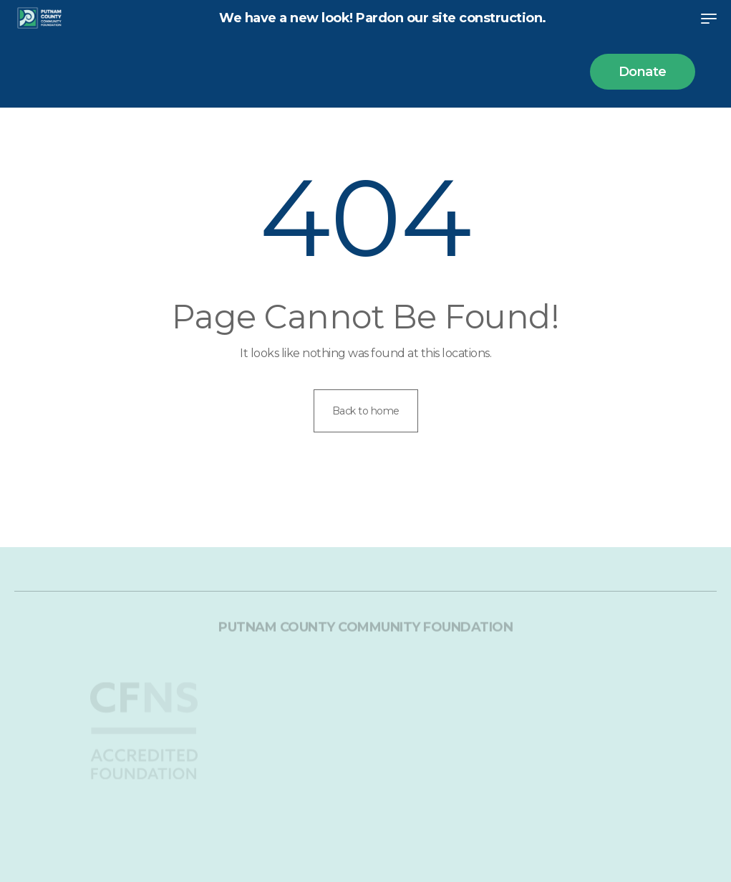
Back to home (366, 410)
